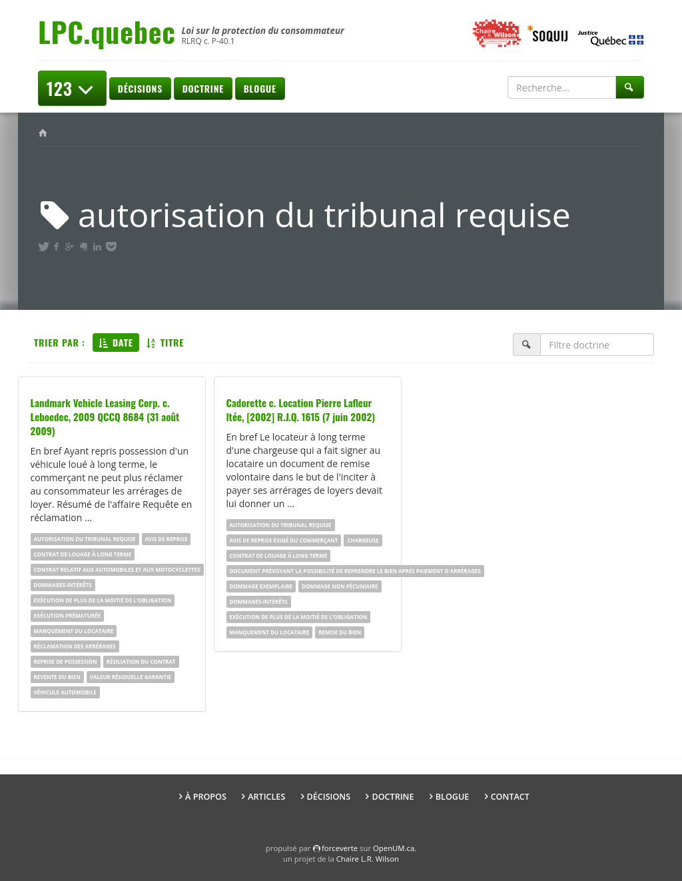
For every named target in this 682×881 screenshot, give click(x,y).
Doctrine (203, 88)
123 (72, 88)
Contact (510, 796)
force (340, 848)
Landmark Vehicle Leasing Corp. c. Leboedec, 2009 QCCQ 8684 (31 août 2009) (105, 416)
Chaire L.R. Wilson (367, 859)
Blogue (260, 88)
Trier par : (59, 342)
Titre (165, 342)
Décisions (140, 88)
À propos (205, 796)
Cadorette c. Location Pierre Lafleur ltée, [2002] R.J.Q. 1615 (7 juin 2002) (301, 409)
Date (116, 342)
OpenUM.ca (393, 848)
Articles (266, 796)
